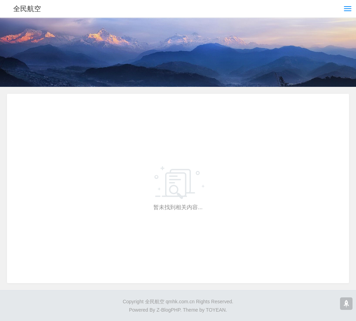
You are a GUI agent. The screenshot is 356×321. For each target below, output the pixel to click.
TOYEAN (216, 310)
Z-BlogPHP (168, 310)
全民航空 (27, 9)
